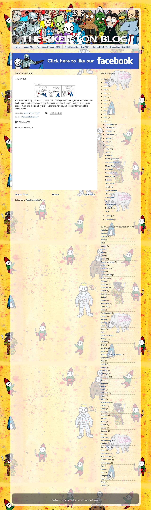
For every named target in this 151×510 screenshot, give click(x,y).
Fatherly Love (110, 204)
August (109, 138)
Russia (103, 425)
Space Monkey (111, 190)
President (104, 412)
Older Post (89, 194)
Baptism (108, 180)
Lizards (104, 364)
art (102, 243)
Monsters (104, 377)
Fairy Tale (104, 307)
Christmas (105, 278)
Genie (103, 329)
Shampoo (104, 437)
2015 (106, 104)
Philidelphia (105, 402)
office (103, 399)
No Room (109, 169)
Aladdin (104, 230)
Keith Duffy (105, 358)
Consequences (111, 173)
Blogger (95, 500)
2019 (106, 90)
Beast (103, 249)
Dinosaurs (105, 287)
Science (104, 431)
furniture (104, 319)
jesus (103, 351)
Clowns (104, 281)
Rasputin (104, 415)
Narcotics (104, 393)
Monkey (104, 370)
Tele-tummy (110, 183)
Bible (103, 256)
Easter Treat (110, 208)
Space (103, 444)
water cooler (106, 479)
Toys (102, 466)
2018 (106, 93)
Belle (103, 252)
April (108, 152)
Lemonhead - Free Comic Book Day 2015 (111, 47)
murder (103, 386)
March (108, 216)
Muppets (104, 383)
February (109, 219)
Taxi (106, 201)
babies (103, 246)
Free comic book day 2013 (48, 47)
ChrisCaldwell (106, 275)
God (102, 332)
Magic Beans (110, 166)
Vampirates (109, 197)
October (109, 131)
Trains (103, 469)
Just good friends (112, 162)
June (108, 145)
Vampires (104, 476)
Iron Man (104, 348)
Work (103, 482)
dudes (103, 297)
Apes (103, 240)
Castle (103, 272)
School (103, 428)
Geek (103, 326)
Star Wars (105, 453)
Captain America (107, 262)
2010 (106, 121)
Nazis (103, 396)
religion (104, 418)
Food (103, 310)
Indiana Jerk (110, 176)
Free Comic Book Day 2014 (77, 47)
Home (17, 47)
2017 (106, 97)
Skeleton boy (33, 117)
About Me (28, 47)
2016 (106, 100)
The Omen (109, 194)
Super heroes (106, 457)
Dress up (108, 155)
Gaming (104, 323)
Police (103, 409)
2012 (106, 114)
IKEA (103, 345)
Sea (102, 434)
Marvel (103, 367)
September (110, 135)
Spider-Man (105, 447)
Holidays (104, 342)
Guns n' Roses (106, 335)
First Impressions (112, 159)
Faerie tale (105, 303)
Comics (104, 284)
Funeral (104, 316)
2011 (106, 118)
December (110, 124)
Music (103, 390)
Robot (103, 421)
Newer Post (21, 194)
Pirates (103, 406)
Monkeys (104, 374)
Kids (102, 361)
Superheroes (106, 460)
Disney (103, 291)
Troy (107, 211)
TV (102, 473)
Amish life (109, 187)
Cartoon (104, 265)
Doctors (104, 294)
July (107, 142)
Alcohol (104, 233)
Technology (105, 463)
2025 (106, 83)
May (108, 149)
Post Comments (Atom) (35, 200)
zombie (104, 485)
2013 (106, 111)
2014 (106, 107)
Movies (24, 117)
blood (103, 259)
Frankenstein (106, 313)
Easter (103, 300)
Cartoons (104, 268)
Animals (104, 236)
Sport (103, 450)
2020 (106, 86)
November (110, 128)
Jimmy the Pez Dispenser (111, 354)
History (103, 339)
